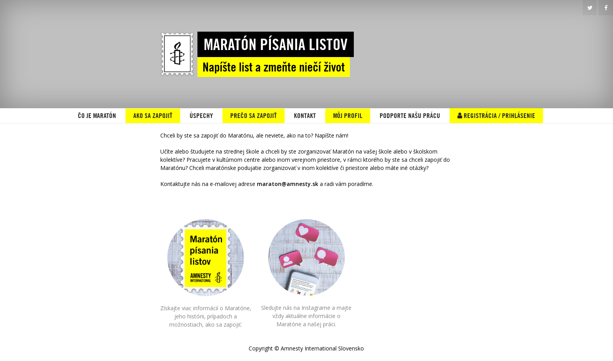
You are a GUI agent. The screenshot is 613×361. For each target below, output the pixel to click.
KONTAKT (305, 115)
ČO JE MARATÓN (97, 115)
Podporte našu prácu (410, 115)
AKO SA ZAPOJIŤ (152, 115)
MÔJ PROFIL (347, 115)
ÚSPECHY (201, 115)
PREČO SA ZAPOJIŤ (253, 115)
